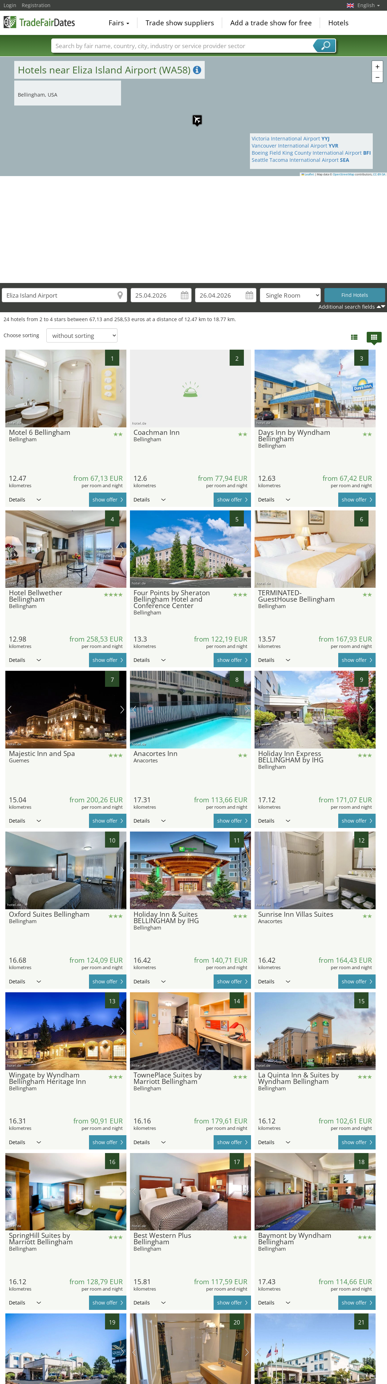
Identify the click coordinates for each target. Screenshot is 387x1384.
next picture (122, 388)
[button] (194, 116)
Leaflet (308, 174)
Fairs (119, 22)
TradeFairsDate (39, 22)
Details (25, 499)
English (368, 5)
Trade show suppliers (180, 22)
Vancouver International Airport (295, 145)
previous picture (9, 388)
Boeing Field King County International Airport (311, 152)
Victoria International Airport (291, 138)
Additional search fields (347, 306)
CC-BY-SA (379, 174)
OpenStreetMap (343, 174)
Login (10, 5)
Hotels (338, 22)
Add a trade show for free (271, 22)
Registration (36, 5)
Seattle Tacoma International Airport (300, 159)
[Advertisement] (194, 229)
